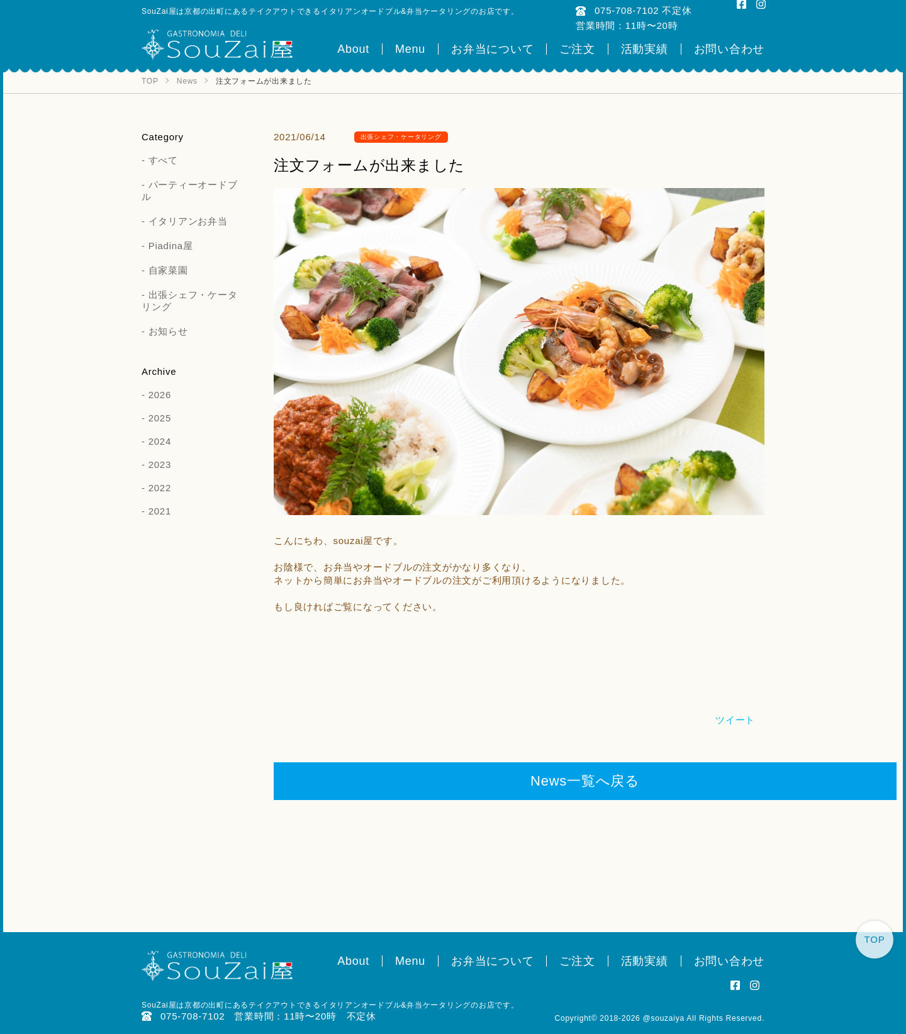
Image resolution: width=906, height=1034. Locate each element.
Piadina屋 (170, 245)
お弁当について (492, 49)
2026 (159, 394)
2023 (159, 464)
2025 (159, 418)
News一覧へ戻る (585, 781)
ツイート (735, 719)
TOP (874, 939)
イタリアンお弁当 (188, 221)
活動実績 (644, 49)
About (353, 49)
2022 (159, 487)
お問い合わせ (729, 49)
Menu (410, 49)
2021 (159, 511)
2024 (159, 441)
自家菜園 (168, 270)
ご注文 (577, 49)
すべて (163, 160)
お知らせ (168, 331)
